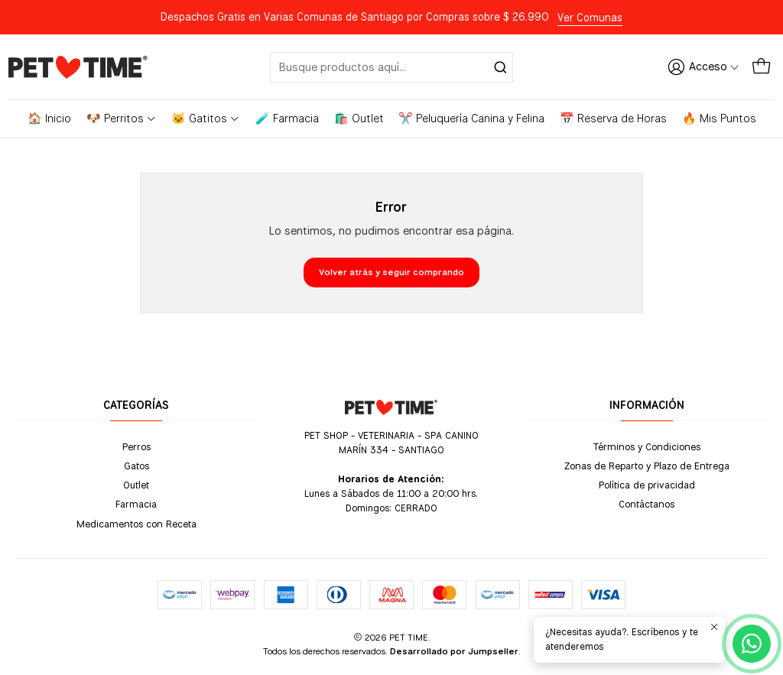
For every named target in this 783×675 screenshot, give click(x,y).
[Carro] (761, 66)
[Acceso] (703, 66)
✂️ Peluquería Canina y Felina (471, 118)
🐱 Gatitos (205, 118)
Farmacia (136, 504)
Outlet (136, 485)
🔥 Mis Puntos (719, 118)
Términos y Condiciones (646, 446)
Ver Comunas (589, 17)
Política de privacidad (647, 485)
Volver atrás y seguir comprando (391, 272)
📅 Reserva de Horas (613, 118)
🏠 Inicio (49, 118)
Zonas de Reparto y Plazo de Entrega (646, 465)
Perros (136, 446)
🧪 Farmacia (287, 118)
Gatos (136, 465)
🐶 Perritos (121, 118)
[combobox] (392, 67)
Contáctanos (646, 504)
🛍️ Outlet (359, 118)
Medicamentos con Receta (136, 524)
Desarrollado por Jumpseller (454, 651)
